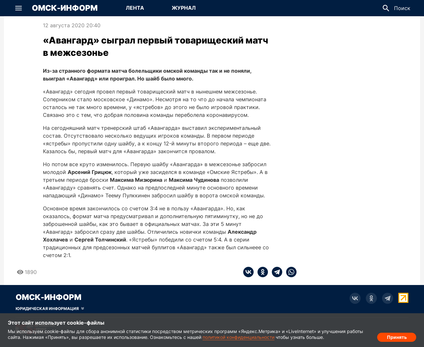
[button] (18, 8)
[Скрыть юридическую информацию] (50, 309)
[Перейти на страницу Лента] (135, 8)
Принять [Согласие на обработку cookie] (397, 336)
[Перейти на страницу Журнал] (183, 8)
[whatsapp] (289, 272)
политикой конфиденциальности (238, 337)
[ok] (261, 272)
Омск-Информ (65, 8)
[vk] (248, 272)
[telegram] (275, 272)
